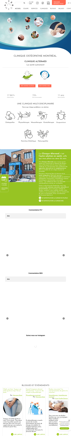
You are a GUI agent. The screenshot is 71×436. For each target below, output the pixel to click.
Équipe (26, 8)
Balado (61, 8)
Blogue (53, 8)
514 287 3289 (31, 3)
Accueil (18, 8)
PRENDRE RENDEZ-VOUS (58, 3)
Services (34, 8)
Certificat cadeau (66, 177)
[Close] (69, 420)
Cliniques (44, 8)
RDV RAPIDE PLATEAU (27, 85)
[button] (68, 3)
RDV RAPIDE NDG (44, 85)
